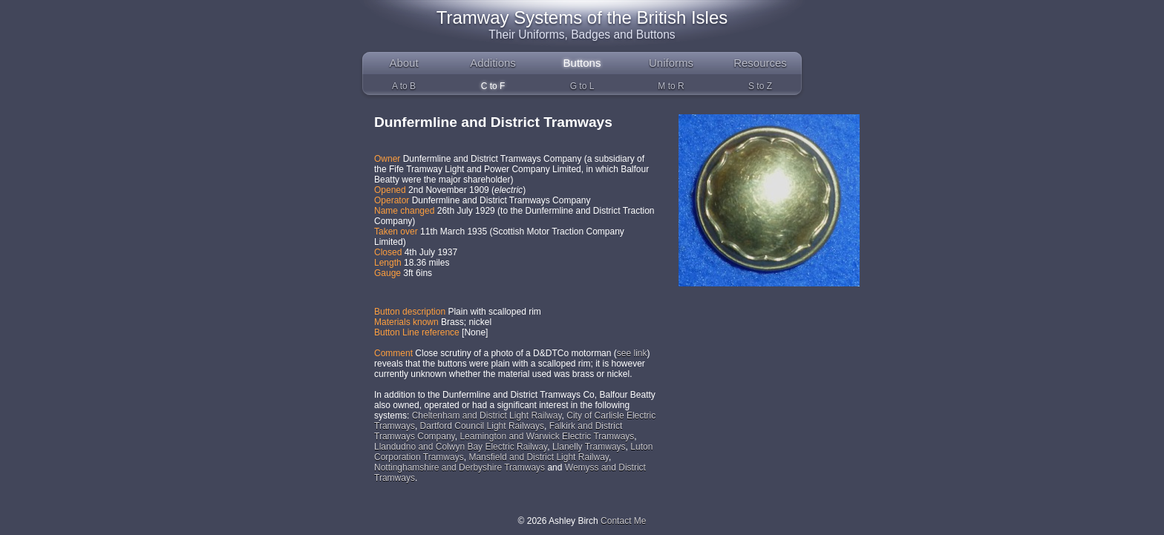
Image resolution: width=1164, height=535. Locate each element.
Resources (760, 62)
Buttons (582, 62)
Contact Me (623, 521)
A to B (404, 86)
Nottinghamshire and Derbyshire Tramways (459, 467)
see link (632, 353)
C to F (493, 86)
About (403, 62)
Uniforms (671, 62)
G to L (582, 86)
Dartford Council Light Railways (482, 426)
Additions (493, 62)
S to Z (760, 86)
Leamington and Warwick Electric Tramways (547, 436)
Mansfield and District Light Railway (538, 457)
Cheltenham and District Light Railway (487, 415)
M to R (671, 86)
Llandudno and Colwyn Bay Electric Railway (460, 447)
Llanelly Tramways (589, 447)
